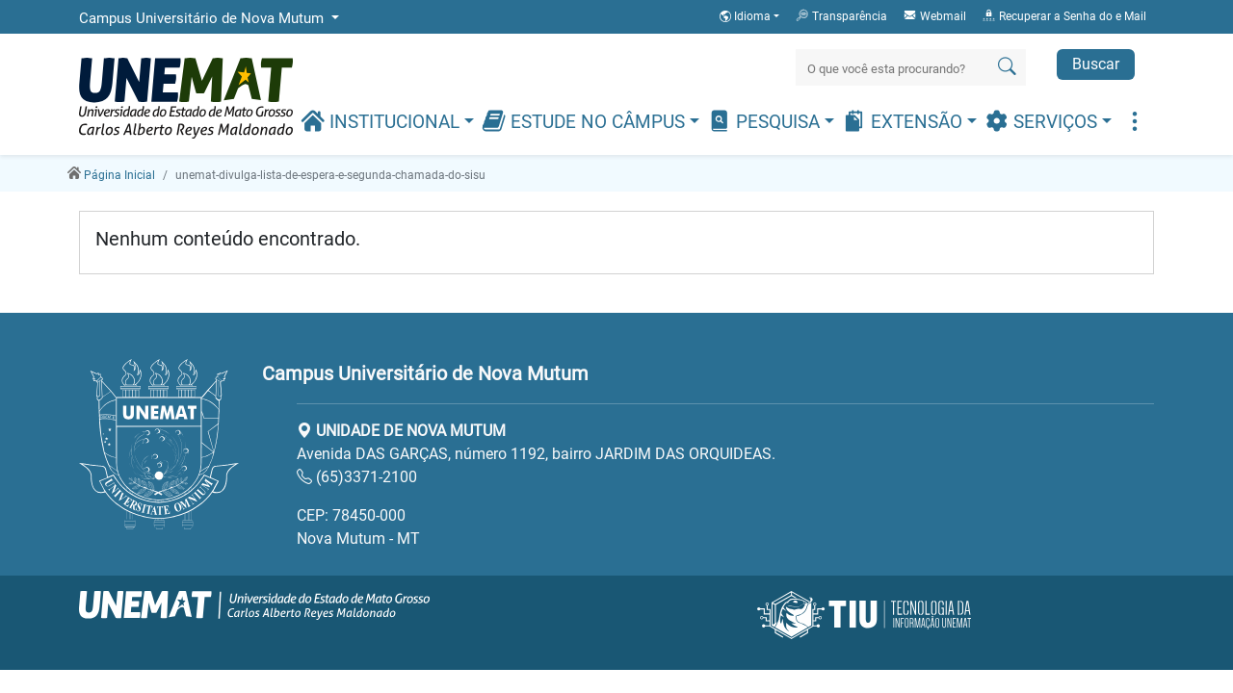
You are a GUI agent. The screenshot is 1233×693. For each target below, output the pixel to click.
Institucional (382, 121)
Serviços (1043, 121)
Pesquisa (766, 121)
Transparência (841, 15)
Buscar (1095, 64)
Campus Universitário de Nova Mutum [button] (203, 18)
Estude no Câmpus (586, 121)
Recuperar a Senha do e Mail (1064, 15)
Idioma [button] (747, 16)
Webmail (934, 15)
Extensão (904, 121)
